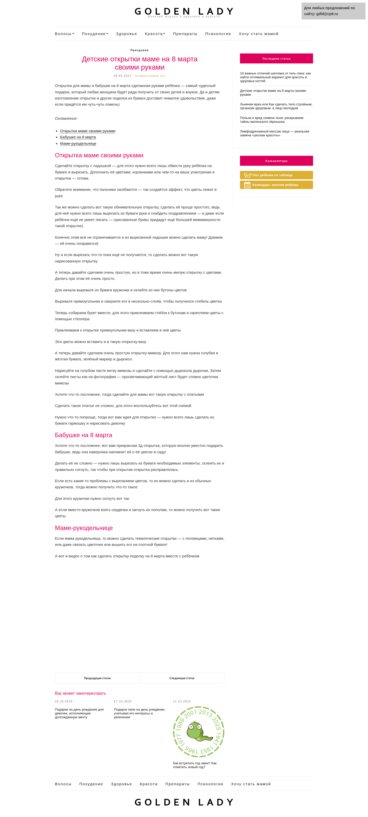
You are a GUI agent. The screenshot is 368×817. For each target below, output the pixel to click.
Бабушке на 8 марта (78, 137)
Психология (218, 33)
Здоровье (126, 33)
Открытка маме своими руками (87, 131)
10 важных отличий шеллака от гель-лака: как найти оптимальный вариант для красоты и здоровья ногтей (275, 77)
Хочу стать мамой (259, 33)
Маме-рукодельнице (78, 143)
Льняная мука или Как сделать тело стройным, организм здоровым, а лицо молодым (276, 106)
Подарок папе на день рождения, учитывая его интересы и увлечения (139, 713)
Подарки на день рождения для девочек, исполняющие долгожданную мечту (79, 713)
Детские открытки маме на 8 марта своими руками (273, 92)
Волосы (63, 33)
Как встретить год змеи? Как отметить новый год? (194, 765)
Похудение (94, 33)
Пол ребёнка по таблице (272, 175)
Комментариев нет (150, 75)
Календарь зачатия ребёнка (275, 185)
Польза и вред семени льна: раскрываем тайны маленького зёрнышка (271, 120)
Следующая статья (181, 678)
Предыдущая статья (97, 678)
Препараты (185, 33)
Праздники (140, 50)
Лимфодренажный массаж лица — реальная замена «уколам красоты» (274, 133)
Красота (154, 33)
